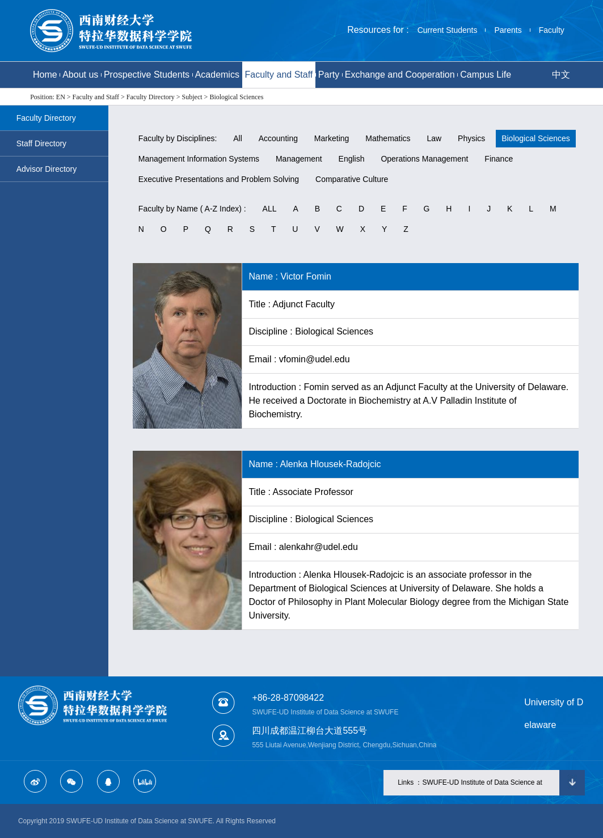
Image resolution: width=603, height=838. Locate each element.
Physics (471, 138)
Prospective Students (146, 74)
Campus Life (485, 74)
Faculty (551, 30)
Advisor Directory (46, 168)
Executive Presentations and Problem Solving (218, 179)
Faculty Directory (46, 117)
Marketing (331, 138)
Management (299, 158)
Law (434, 138)
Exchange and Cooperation (400, 74)
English (352, 158)
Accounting (278, 138)
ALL (270, 208)
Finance (498, 158)
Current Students (448, 30)
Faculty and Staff (278, 74)
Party (328, 74)
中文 (561, 74)
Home (45, 74)
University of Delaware (553, 713)
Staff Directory (41, 143)
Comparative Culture (351, 179)
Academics (217, 74)
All (237, 138)
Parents (507, 30)
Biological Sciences (535, 138)
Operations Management (424, 158)
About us (80, 74)
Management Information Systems (198, 158)
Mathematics (387, 138)
